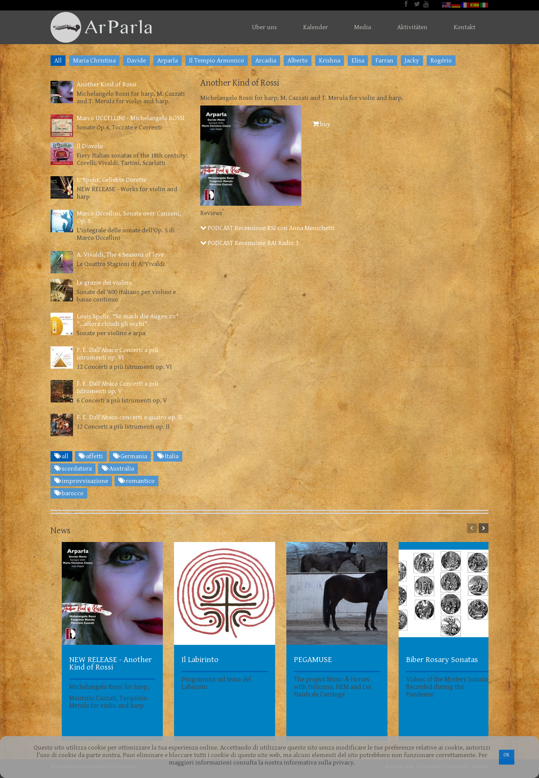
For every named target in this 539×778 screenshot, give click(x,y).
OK (506, 755)
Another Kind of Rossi (107, 84)
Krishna (329, 60)
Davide (136, 60)
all (61, 456)
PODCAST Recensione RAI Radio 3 (249, 243)
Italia (168, 456)
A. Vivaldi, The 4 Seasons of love (120, 254)
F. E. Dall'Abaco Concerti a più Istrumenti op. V (117, 387)
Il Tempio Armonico (216, 60)
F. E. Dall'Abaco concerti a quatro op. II (129, 417)
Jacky (412, 60)
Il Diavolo (90, 146)
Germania (130, 456)
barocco (68, 493)
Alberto (297, 60)
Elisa (357, 60)
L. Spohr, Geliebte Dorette (111, 180)
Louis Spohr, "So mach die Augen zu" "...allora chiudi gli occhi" (128, 320)
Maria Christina (94, 60)
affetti (91, 456)
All (58, 60)
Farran (384, 60)
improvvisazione (81, 481)
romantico (136, 481)
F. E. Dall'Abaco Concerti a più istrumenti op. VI (117, 353)
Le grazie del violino (104, 283)
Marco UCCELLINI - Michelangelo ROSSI (131, 118)
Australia (118, 468)
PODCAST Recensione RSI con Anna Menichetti (267, 228)
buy (322, 124)
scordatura (73, 468)
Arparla (167, 60)
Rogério (441, 60)
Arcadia (265, 60)
